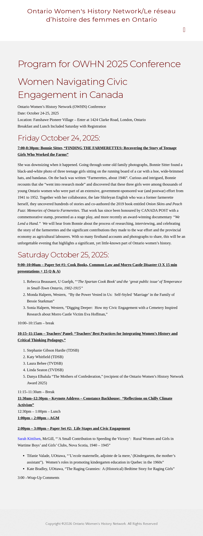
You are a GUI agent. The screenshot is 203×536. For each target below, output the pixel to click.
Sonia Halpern (38, 307)
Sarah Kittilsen (29, 438)
